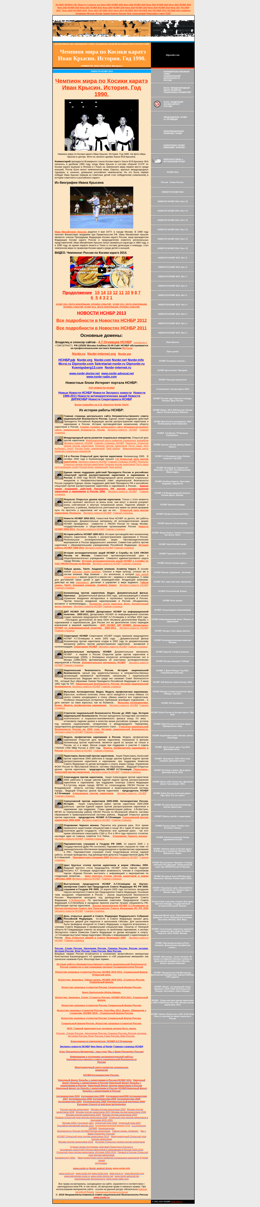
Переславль (152, 13)
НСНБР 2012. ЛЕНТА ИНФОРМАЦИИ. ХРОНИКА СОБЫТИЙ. (112, 307)
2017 (176, 7)
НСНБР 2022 (73, 7)
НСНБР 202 (117, 5)
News (148, 5)
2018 (153, 7)
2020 (107, 7)
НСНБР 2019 (142, 7)
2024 (153, 5)
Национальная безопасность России (111, 1192)
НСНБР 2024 (162, 5)
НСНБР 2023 (185, 5)
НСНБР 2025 (140, 5)
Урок (129, 13)
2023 (174, 5)
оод (98, 5)
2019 (130, 7)
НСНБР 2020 (119, 7)
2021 (85, 7)
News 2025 (129, 5)
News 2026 (106, 5)
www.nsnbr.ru (177, 1202)
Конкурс (114, 13)
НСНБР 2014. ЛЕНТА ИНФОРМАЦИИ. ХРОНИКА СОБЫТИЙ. (84, 304)
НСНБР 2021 (96, 7)
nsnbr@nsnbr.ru (140, 342)
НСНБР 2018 (164, 7)
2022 (62, 7)
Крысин (122, 13)
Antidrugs (185, 10)
